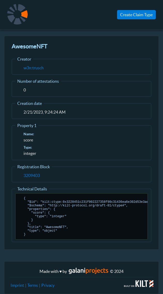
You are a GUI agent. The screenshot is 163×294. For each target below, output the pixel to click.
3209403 (32, 175)
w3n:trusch (34, 67)
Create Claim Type (136, 14)
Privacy (48, 285)
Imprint (17, 285)
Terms (32, 285)
